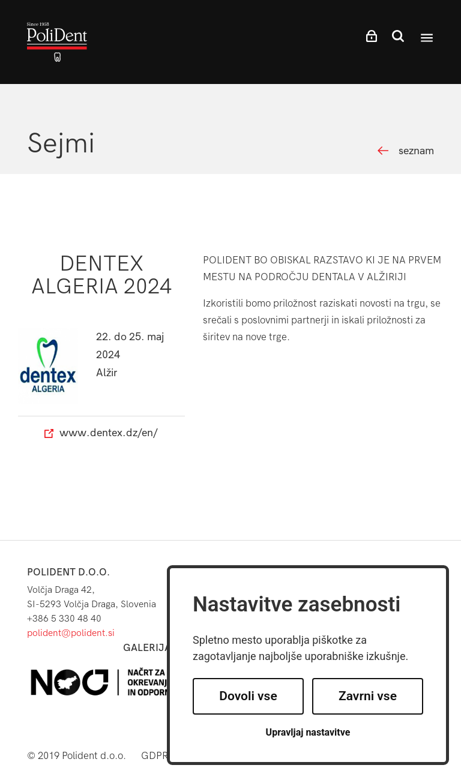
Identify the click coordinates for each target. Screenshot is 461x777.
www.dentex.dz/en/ (101, 433)
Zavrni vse (368, 696)
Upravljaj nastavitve (308, 732)
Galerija (147, 647)
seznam (416, 151)
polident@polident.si (71, 633)
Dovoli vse (248, 696)
